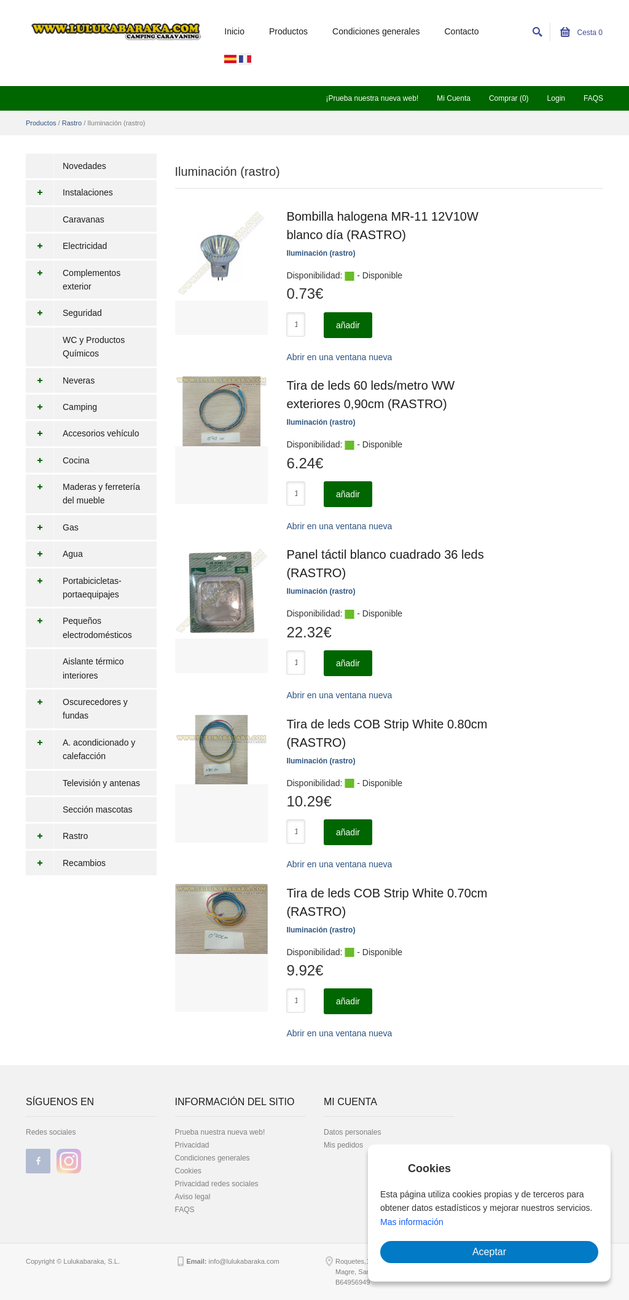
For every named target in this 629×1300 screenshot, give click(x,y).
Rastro (72, 123)
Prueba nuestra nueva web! (220, 1132)
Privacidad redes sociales (217, 1184)
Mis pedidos (343, 1145)
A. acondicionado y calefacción (80, 749)
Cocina (58, 460)
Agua (54, 554)
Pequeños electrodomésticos (79, 628)
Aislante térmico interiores (93, 668)
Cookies (188, 1171)
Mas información (411, 1222)
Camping (61, 407)
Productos (288, 31)
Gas (52, 527)
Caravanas (83, 219)
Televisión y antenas (101, 783)
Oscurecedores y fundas (77, 709)
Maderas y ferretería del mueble (83, 494)
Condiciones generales (376, 31)
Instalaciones (69, 192)
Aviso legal (193, 1196)
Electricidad (66, 246)
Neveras (60, 380)
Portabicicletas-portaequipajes (74, 588)
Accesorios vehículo (82, 433)
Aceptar (489, 1252)
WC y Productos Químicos (94, 346)
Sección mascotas (98, 809)
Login (556, 98)
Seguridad (64, 313)
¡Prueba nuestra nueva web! (372, 98)
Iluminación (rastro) (320, 253)
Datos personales (352, 1132)
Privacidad (192, 1145)
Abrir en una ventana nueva (339, 357)
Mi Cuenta (454, 98)
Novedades (84, 166)
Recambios (66, 863)
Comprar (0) (509, 98)
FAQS (593, 98)
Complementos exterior (73, 280)
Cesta (581, 32)
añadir (348, 325)
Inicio (234, 31)
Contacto (462, 31)
